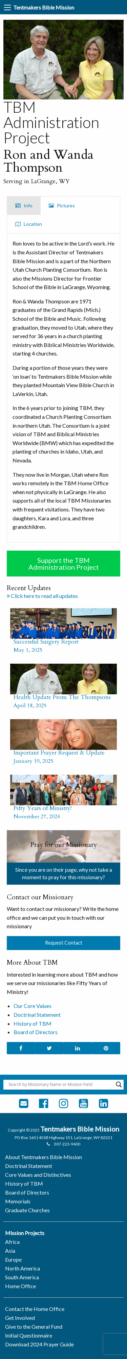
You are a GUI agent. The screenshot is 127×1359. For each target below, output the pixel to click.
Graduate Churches (27, 1210)
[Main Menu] (7, 7)
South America (22, 1277)
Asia (10, 1250)
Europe (13, 1259)
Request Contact (63, 943)
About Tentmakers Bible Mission (43, 1157)
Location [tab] (28, 224)
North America (22, 1268)
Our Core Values (32, 1005)
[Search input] (60, 1084)
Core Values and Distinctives (38, 1174)
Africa (12, 1241)
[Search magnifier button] (119, 1084)
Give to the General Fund (33, 1326)
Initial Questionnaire (28, 1335)
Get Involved (20, 1317)
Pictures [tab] (62, 205)
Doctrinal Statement (37, 1014)
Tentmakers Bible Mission (43, 7)
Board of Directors (36, 1032)
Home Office (20, 1286)
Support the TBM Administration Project (63, 563)
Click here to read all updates (42, 595)
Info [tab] (24, 205)
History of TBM (32, 1023)
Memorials (17, 1201)
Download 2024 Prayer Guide (39, 1344)
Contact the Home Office (34, 1309)
